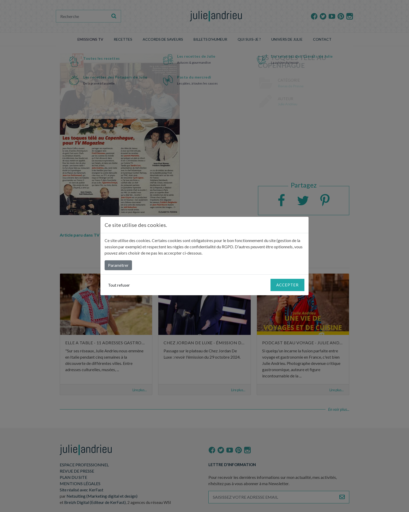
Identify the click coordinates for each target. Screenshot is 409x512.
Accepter (287, 284)
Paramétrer (118, 265)
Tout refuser (119, 284)
